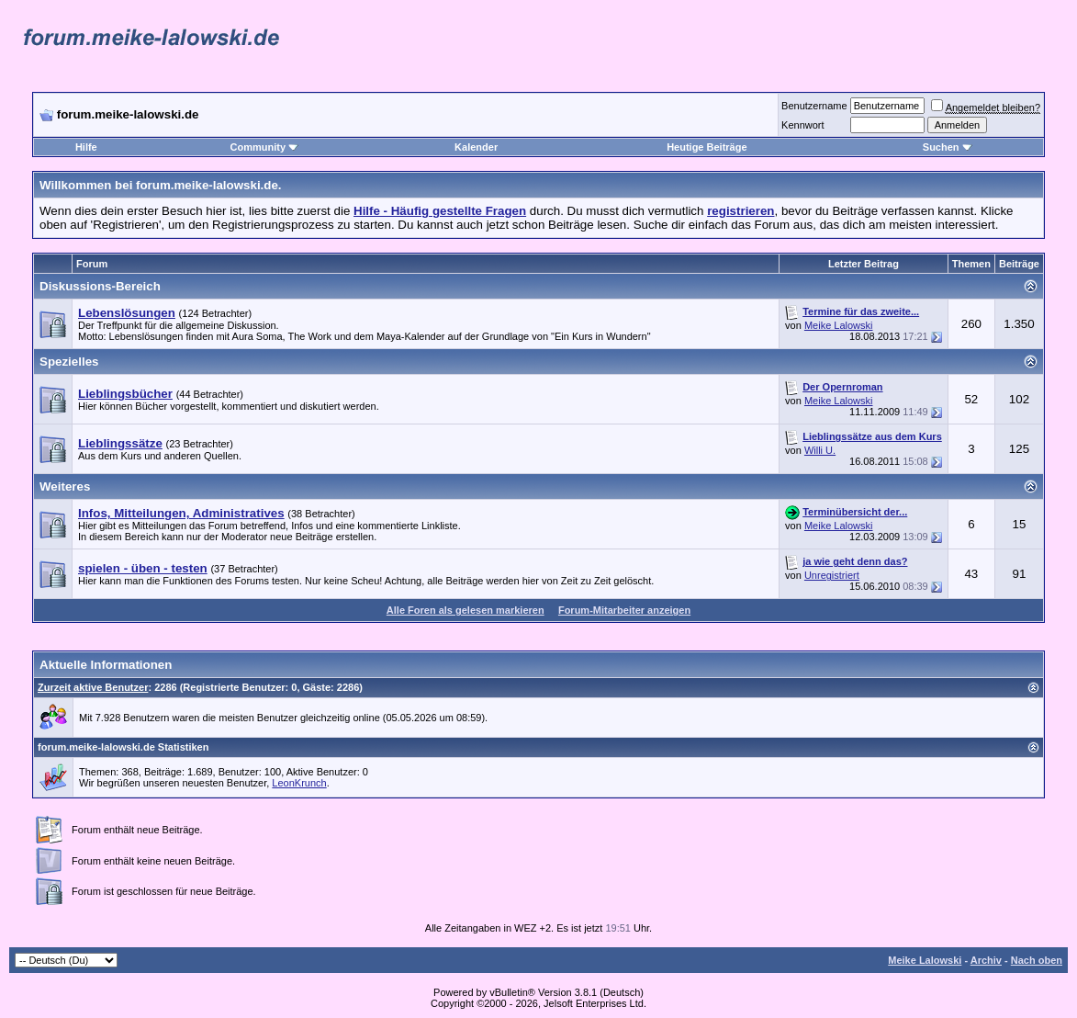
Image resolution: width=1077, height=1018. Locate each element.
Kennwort (802, 124)
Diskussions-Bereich (100, 286)
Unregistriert (831, 575)
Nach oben (1036, 960)
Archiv (986, 960)
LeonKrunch (299, 782)
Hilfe (86, 147)
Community (264, 147)
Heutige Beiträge (706, 147)
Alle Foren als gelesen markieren (465, 610)
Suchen (947, 147)
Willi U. (820, 450)
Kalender (476, 147)
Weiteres (64, 486)
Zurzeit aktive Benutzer (93, 687)
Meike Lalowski (838, 325)
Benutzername (814, 105)
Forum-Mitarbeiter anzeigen (624, 610)
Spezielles (68, 361)
